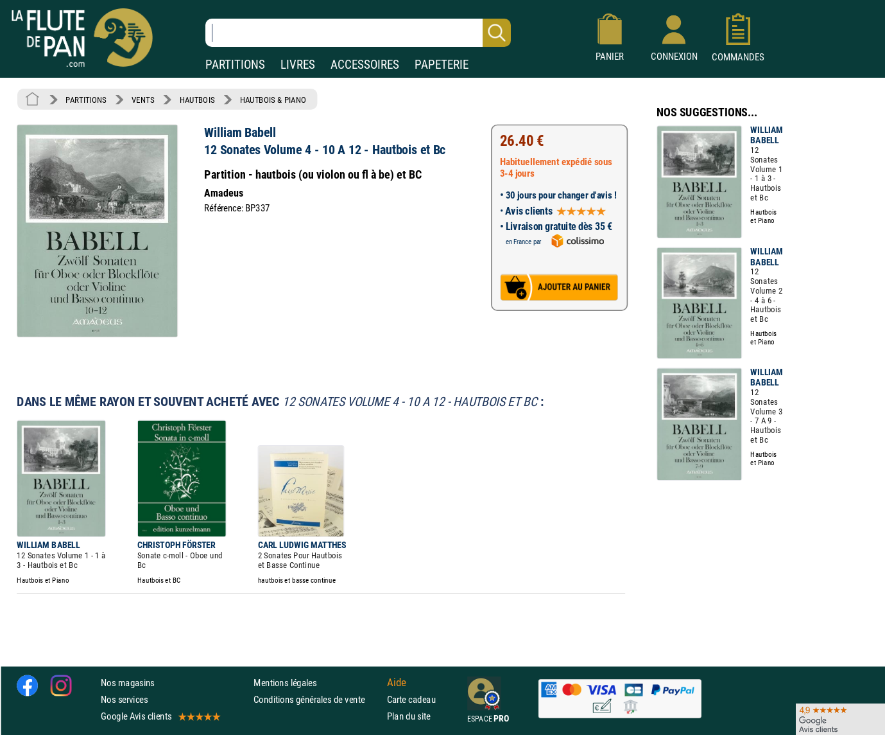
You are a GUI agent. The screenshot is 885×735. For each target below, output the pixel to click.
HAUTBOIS (197, 99)
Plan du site (409, 716)
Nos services (124, 699)
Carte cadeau (411, 699)
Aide (396, 682)
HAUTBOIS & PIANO (273, 99)
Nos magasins (128, 682)
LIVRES (297, 64)
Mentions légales (284, 682)
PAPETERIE (441, 64)
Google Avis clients (160, 716)
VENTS (143, 99)
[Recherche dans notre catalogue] (358, 33)
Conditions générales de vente (317, 699)
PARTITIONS (235, 64)
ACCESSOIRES (365, 64)
